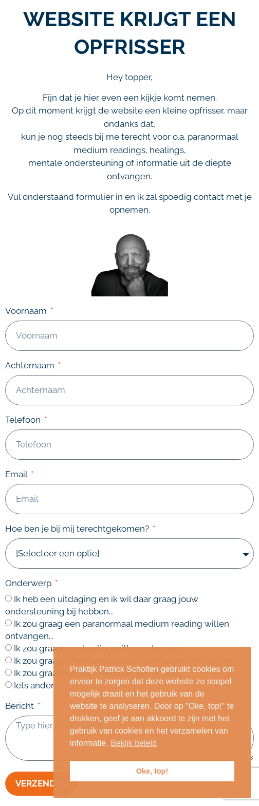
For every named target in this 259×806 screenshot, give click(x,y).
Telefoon (24, 420)
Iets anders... (38, 685)
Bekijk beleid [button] (133, 743)
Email (17, 474)
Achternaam (31, 365)
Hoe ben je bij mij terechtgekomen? (78, 529)
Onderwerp (29, 583)
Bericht (20, 706)
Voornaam (27, 311)
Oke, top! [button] (152, 771)
